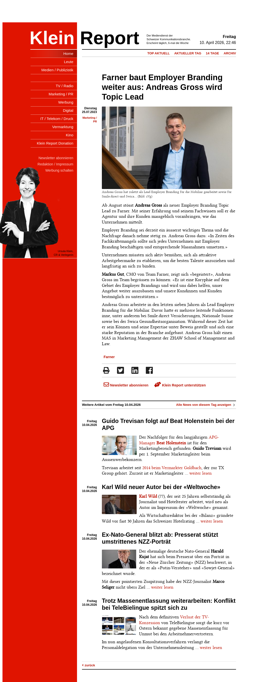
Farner (109, 357)
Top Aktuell (158, 53)
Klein (52, 38)
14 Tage (212, 53)
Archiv (230, 53)
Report (109, 38)
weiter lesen (200, 473)
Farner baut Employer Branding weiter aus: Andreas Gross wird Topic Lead (162, 87)
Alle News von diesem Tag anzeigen (206, 405)
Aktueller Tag (187, 53)
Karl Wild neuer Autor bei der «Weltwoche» (161, 487)
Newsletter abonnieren (126, 385)
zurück (88, 665)
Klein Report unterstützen (180, 385)
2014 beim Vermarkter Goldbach (171, 467)
